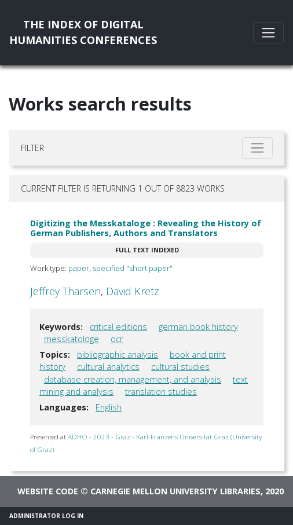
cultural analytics (108, 366)
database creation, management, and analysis (132, 379)
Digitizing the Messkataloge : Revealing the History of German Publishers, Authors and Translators (145, 228)
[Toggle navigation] (268, 32)
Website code (47, 491)
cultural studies (180, 366)
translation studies (161, 391)
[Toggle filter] (257, 148)
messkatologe (71, 338)
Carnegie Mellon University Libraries (175, 491)
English (109, 407)
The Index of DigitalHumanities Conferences (83, 32)
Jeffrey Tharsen (65, 291)
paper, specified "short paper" (120, 268)
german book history (198, 326)
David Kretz (132, 291)
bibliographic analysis (117, 354)
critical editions (118, 326)
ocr (117, 338)
